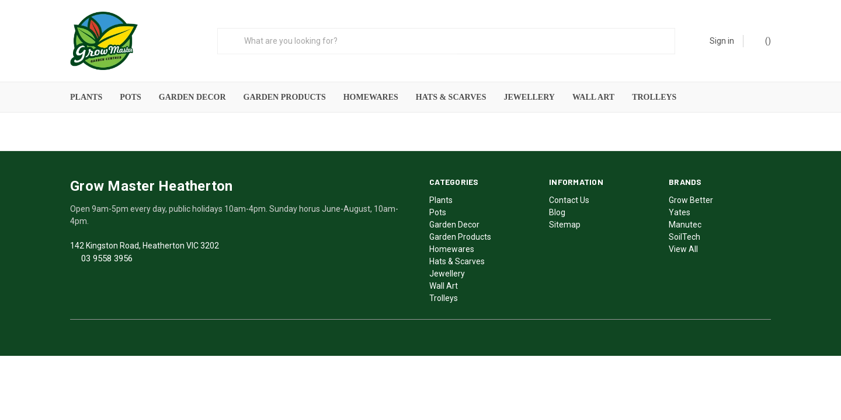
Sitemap (565, 223)
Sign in (722, 41)
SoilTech (684, 235)
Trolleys (654, 97)
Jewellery (528, 97)
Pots (130, 97)
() (762, 40)
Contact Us (569, 198)
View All (683, 247)
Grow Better (691, 198)
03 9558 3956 (107, 256)
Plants (86, 97)
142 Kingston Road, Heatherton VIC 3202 (144, 244)
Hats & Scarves (451, 97)
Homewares (370, 97)
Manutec (685, 223)
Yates (679, 210)
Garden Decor (192, 97)
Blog (557, 210)
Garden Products (285, 97)
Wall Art (593, 97)
